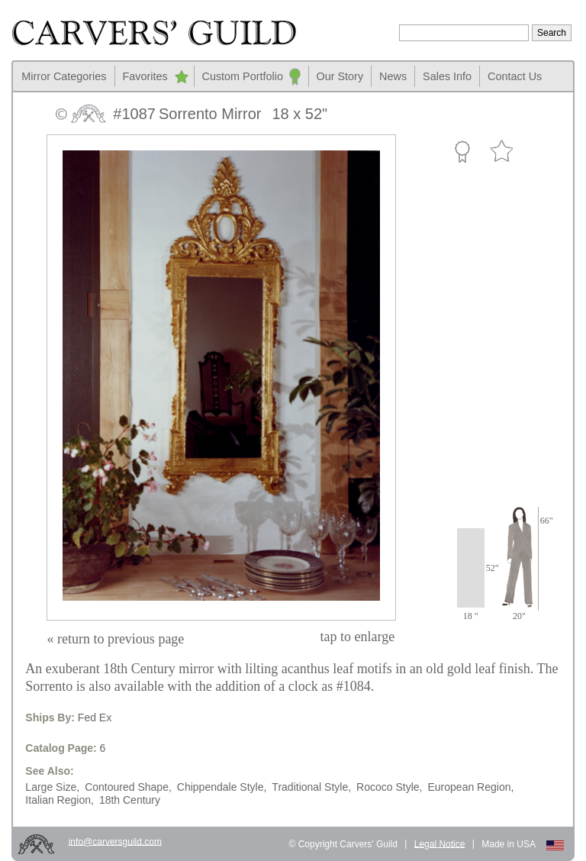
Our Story (340, 76)
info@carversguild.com (115, 841)
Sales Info (447, 76)
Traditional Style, (311, 787)
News (393, 76)
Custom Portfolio (242, 76)
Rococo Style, (389, 787)
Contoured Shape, (128, 787)
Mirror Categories (63, 76)
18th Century (129, 800)
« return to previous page (115, 639)
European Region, (470, 787)
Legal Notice (439, 843)
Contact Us (515, 76)
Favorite (501, 151)
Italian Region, (59, 800)
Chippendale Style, (222, 787)
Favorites (145, 76)
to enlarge (357, 636)
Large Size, (52, 787)
